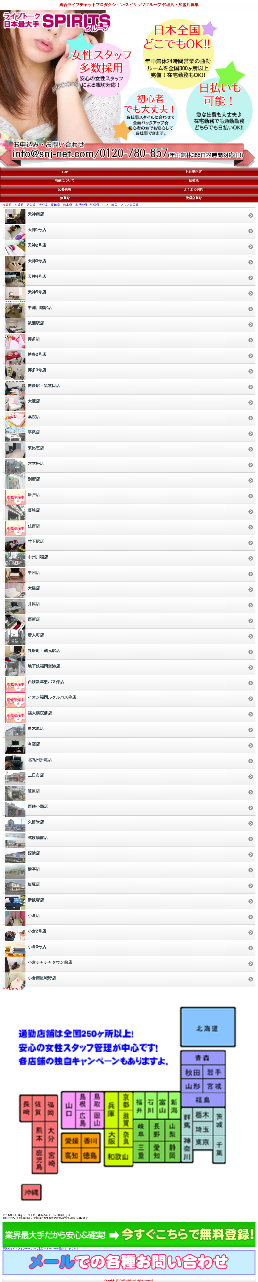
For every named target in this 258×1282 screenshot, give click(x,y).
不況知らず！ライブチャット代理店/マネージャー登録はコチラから (41, 1248)
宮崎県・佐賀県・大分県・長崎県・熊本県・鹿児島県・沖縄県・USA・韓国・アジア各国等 (77, 205)
